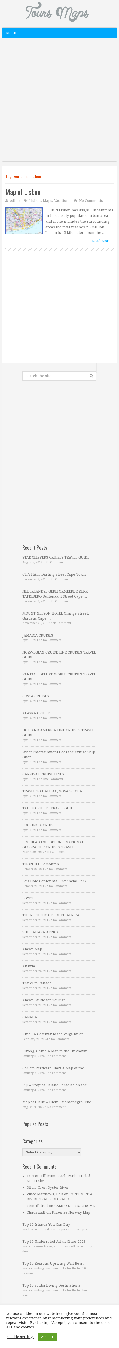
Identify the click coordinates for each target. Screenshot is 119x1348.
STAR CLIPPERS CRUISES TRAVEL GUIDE (55, 557)
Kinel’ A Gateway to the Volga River (52, 1034)
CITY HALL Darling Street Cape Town (54, 574)
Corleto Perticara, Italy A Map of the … (55, 1068)
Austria (28, 966)
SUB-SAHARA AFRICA (40, 932)
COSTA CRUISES (35, 696)
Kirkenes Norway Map (71, 1212)
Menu (11, 33)
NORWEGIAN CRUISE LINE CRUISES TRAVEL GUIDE (59, 654)
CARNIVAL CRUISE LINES (43, 774)
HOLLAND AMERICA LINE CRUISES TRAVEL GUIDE (58, 732)
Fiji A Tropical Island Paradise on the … (56, 1085)
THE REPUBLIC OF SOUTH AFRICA (50, 915)
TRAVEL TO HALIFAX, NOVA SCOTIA (52, 791)
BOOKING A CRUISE (38, 825)
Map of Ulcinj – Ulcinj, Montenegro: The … (59, 1102)
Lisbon (35, 201)
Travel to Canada (37, 983)
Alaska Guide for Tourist (43, 1000)
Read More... (103, 241)
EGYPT (27, 898)
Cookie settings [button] (20, 1337)
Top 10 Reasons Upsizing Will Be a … (54, 1263)
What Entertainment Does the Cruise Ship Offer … (58, 754)
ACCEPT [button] (47, 1337)
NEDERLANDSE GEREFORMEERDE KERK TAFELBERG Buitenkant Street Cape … (55, 593)
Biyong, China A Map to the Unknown (55, 1051)
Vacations (62, 201)
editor (15, 201)
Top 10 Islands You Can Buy (46, 1224)
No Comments (91, 201)
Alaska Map (32, 949)
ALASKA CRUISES (37, 713)
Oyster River (58, 1187)
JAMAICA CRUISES (37, 635)
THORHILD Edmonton (40, 864)
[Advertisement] (59, 102)
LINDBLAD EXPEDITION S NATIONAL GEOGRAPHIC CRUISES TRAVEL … (53, 844)
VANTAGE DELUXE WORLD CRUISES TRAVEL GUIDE (59, 676)
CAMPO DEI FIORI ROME (74, 1206)
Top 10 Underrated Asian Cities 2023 (54, 1241)
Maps (47, 201)
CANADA (29, 1017)
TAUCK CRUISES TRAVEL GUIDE (48, 808)
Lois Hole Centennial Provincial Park (54, 881)
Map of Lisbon (22, 192)
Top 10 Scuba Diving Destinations (51, 1285)
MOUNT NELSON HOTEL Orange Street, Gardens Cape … (55, 615)
